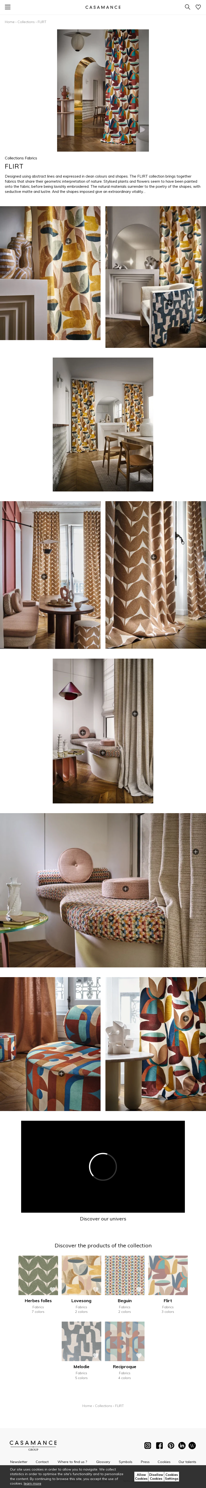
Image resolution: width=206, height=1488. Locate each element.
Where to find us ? (72, 1462)
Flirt (168, 1300)
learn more (32, 1483)
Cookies (164, 1462)
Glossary (103, 1462)
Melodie (81, 1366)
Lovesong (81, 1300)
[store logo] (103, 7)
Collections (26, 22)
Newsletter (18, 1462)
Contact (42, 1462)
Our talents (187, 1462)
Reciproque (124, 1366)
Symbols (125, 1462)
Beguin (125, 1300)
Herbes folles (38, 1300)
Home (10, 22)
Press (145, 1462)
